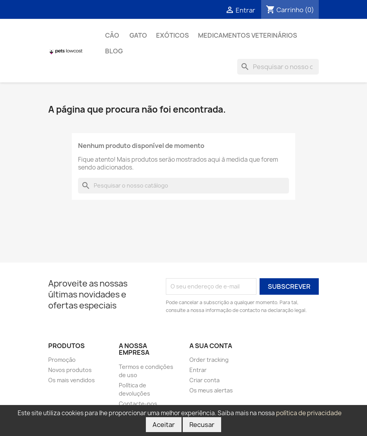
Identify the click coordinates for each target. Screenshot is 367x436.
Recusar (201, 424)
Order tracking (209, 359)
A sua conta (210, 345)
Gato (138, 35)
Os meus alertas (211, 390)
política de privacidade (309, 413)
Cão (112, 35)
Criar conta (204, 380)
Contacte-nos (138, 403)
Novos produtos (70, 370)
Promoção (62, 359)
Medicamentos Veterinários (247, 35)
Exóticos (172, 35)
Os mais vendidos (71, 380)
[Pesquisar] (278, 67)
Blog (114, 51)
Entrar (198, 370)
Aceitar (164, 424)
